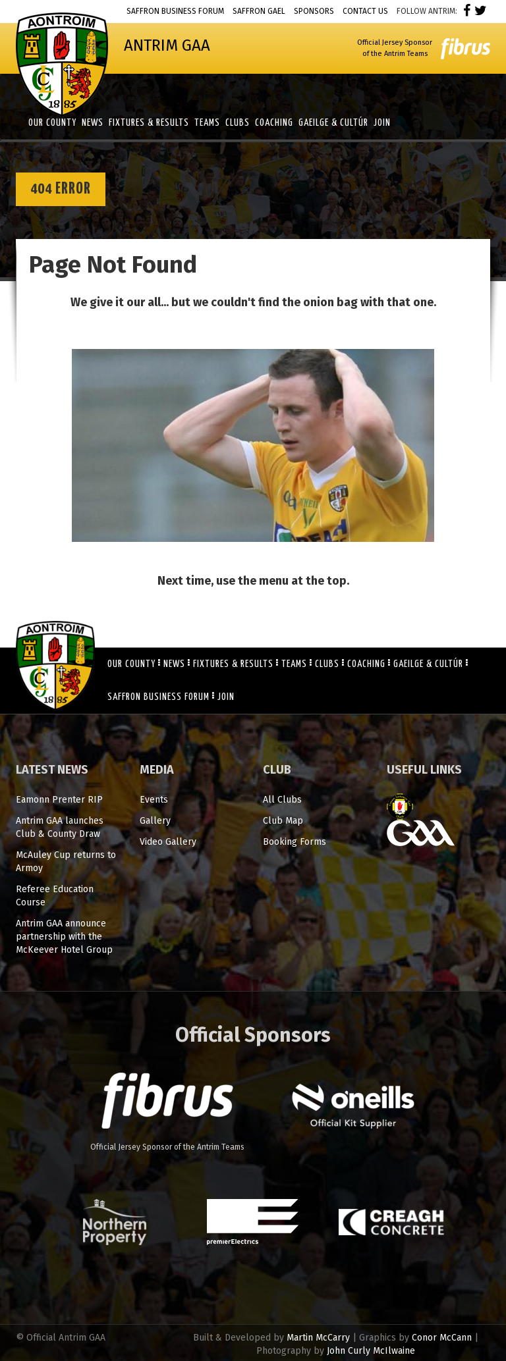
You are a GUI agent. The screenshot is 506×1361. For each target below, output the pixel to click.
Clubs (327, 664)
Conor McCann (442, 1337)
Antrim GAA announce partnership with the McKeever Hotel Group (64, 936)
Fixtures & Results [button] (149, 123)
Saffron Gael (259, 11)
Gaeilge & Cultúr (428, 664)
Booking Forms (294, 841)
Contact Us (365, 11)
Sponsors (314, 11)
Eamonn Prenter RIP (59, 799)
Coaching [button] (274, 123)
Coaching (366, 664)
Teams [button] (207, 123)
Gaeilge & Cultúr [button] (333, 123)
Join (226, 697)
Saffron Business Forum (175, 11)
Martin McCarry (318, 1337)
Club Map (283, 820)
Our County (131, 664)
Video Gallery (168, 841)
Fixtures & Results (233, 664)
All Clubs (282, 799)
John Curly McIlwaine (371, 1350)
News (174, 664)
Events (154, 799)
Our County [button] (52, 123)
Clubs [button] (237, 123)
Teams (294, 664)
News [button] (92, 123)
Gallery (155, 820)
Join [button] (382, 123)
